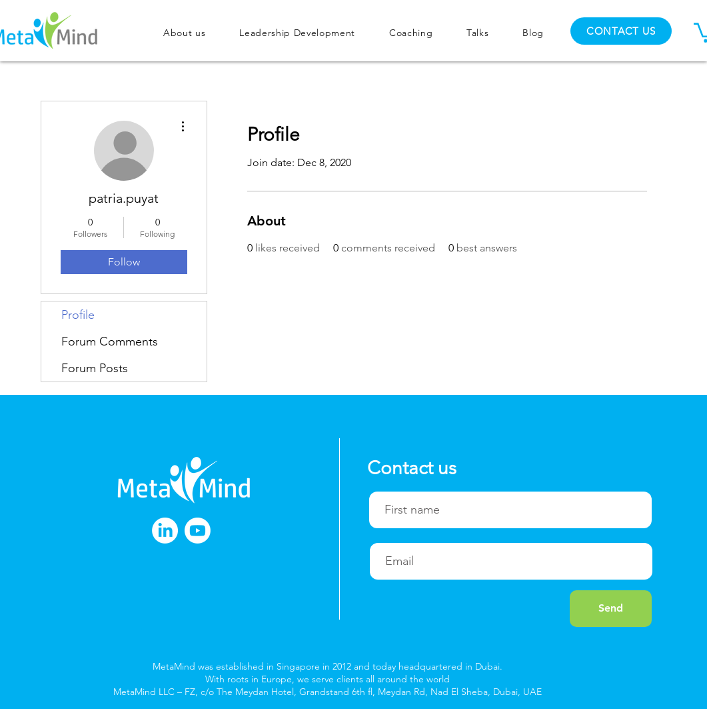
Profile (78, 314)
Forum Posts (94, 368)
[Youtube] (198, 531)
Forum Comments (109, 341)
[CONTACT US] (621, 31)
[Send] (611, 608)
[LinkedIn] (165, 531)
